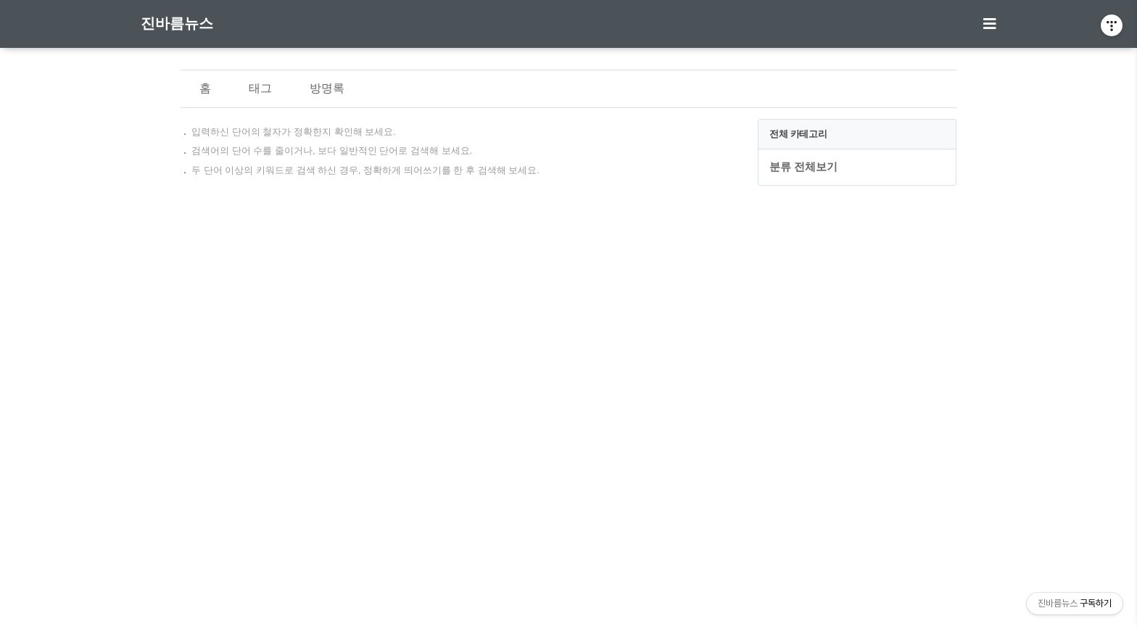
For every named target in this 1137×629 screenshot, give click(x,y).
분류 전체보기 (803, 166)
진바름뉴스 (177, 23)
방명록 (327, 88)
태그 (260, 88)
